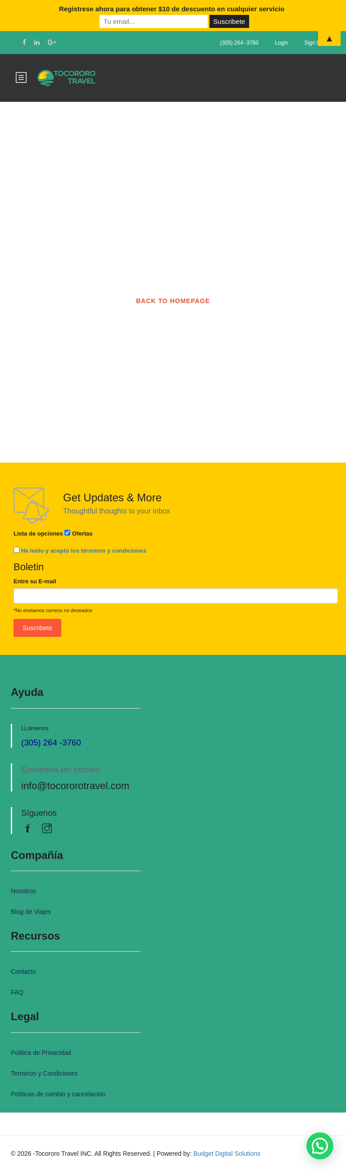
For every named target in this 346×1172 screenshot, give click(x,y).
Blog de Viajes (31, 911)
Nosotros (23, 891)
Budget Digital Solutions (226, 1153)
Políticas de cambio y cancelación (58, 1094)
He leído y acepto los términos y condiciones (83, 550)
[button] (319, 1145)
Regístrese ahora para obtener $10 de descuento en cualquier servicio (171, 9)
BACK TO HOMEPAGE (173, 300)
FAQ (17, 992)
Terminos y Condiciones (44, 1073)
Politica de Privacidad (41, 1052)
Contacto (23, 971)
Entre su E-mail (35, 581)
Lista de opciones (38, 533)
